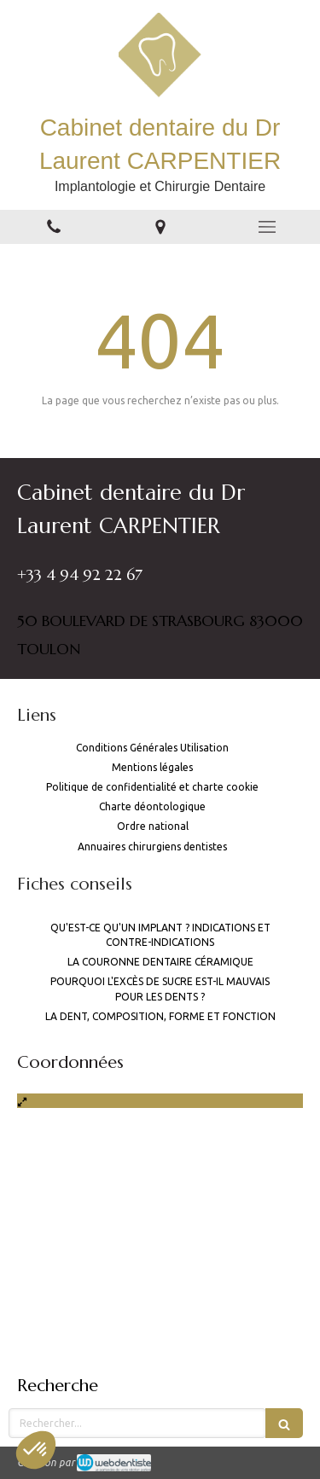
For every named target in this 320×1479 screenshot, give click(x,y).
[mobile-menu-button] (266, 227)
